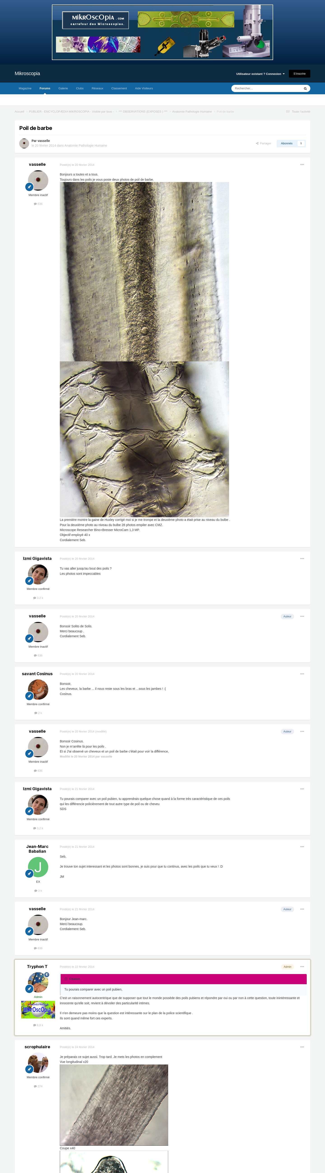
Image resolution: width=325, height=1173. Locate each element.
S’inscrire (300, 73)
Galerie (63, 88)
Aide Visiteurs (144, 88)
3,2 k (38, 598)
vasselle (43, 141)
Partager (263, 143)
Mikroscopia (27, 73)
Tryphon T (37, 966)
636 (38, 204)
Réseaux (97, 88)
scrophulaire (37, 1046)
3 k (38, 890)
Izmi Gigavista (37, 558)
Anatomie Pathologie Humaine (86, 145)
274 (38, 1086)
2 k (38, 713)
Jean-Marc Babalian (37, 849)
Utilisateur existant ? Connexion (260, 74)
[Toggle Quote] (66, 979)
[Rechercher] (256, 88)
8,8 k (38, 1025)
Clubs (80, 88)
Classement (119, 88)
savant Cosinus (37, 673)
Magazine (25, 88)
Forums (44, 90)
